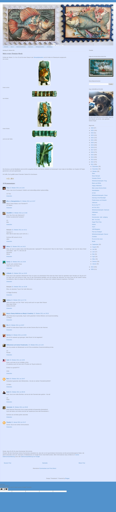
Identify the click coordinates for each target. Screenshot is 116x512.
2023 (92, 135)
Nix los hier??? (96, 205)
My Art (12, 46)
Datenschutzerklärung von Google (30, 456)
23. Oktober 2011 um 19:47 (17, 378)
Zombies (94, 236)
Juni (93, 251)
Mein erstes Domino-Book (99, 188)
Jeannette (9, 407)
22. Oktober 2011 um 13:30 (19, 213)
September (95, 244)
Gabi (7, 360)
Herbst (94, 224)
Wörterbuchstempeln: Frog (99, 180)
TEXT (93, 227)
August (94, 247)
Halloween (95, 212)
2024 (92, 133)
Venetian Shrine (96, 178)
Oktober (94, 171)
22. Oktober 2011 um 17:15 (18, 300)
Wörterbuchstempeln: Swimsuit (100, 210)
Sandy (8, 261)
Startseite (6, 46)
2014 (92, 157)
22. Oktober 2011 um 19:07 (16, 325)
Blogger (67, 478)
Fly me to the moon (97, 239)
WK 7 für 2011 (96, 219)
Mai (93, 254)
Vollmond (94, 202)
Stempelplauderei (38, 57)
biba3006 (9, 213)
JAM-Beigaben (96, 229)
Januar (94, 264)
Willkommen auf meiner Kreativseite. (17, 345)
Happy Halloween (97, 185)
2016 (92, 152)
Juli (93, 249)
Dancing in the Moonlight (99, 197)
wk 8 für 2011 (95, 207)
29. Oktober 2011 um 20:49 (20, 407)
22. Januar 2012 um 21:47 (18, 422)
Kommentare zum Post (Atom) (48, 468)
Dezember (95, 166)
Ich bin (94, 193)
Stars (93, 173)
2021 (92, 140)
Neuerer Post (7, 463)
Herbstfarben (95, 190)
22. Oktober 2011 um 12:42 (17, 187)
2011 (92, 164)
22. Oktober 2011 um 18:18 (41, 313)
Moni (7, 378)
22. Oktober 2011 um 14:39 (18, 261)
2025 (92, 130)
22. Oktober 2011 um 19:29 (18, 335)
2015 (92, 154)
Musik (93, 241)
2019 (92, 145)
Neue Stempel (96, 176)
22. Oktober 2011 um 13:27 (27, 201)
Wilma (8, 246)
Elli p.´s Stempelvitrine (13, 201)
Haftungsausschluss (40, 46)
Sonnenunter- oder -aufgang (100, 217)
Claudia (8, 422)
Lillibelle (8, 273)
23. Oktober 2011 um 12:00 (17, 360)
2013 (92, 159)
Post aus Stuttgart (97, 231)
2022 (92, 137)
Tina (7, 187)
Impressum (30, 46)
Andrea (8, 300)
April (93, 256)
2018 (92, 147)
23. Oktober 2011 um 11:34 (36, 345)
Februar (94, 261)
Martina (8, 335)
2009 (92, 269)
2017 (92, 149)
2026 (92, 128)
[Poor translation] (5, 489)
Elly (7, 325)
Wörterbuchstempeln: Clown (100, 195)
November (95, 169)
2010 (92, 267)
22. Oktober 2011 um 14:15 (18, 246)
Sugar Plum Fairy (97, 222)
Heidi (7, 392)
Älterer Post (82, 463)
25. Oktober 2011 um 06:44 (17, 392)
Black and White (96, 183)
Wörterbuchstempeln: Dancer (100, 234)
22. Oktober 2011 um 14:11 (19, 229)
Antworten (9, 196)
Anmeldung (49, 46)
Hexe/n (94, 214)
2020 (92, 142)
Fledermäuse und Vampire (99, 200)
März (93, 259)
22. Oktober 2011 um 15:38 (19, 286)
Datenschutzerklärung (20, 46)
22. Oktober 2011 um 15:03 (19, 273)
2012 (92, 162)
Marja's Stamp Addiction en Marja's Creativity (19, 313)
